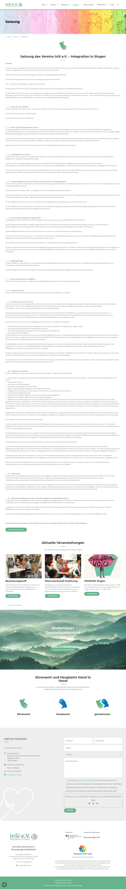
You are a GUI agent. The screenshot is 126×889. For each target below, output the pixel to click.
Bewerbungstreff (15, 581)
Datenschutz (67, 883)
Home (9, 37)
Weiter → (20, 605)
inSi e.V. (16, 37)
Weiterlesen (13, 596)
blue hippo (79, 885)
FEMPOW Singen (94, 581)
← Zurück (8, 605)
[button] (4, 884)
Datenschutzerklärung (86, 780)
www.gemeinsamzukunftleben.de (82, 857)
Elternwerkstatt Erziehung (61, 581)
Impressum (58, 883)
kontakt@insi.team (14, 775)
